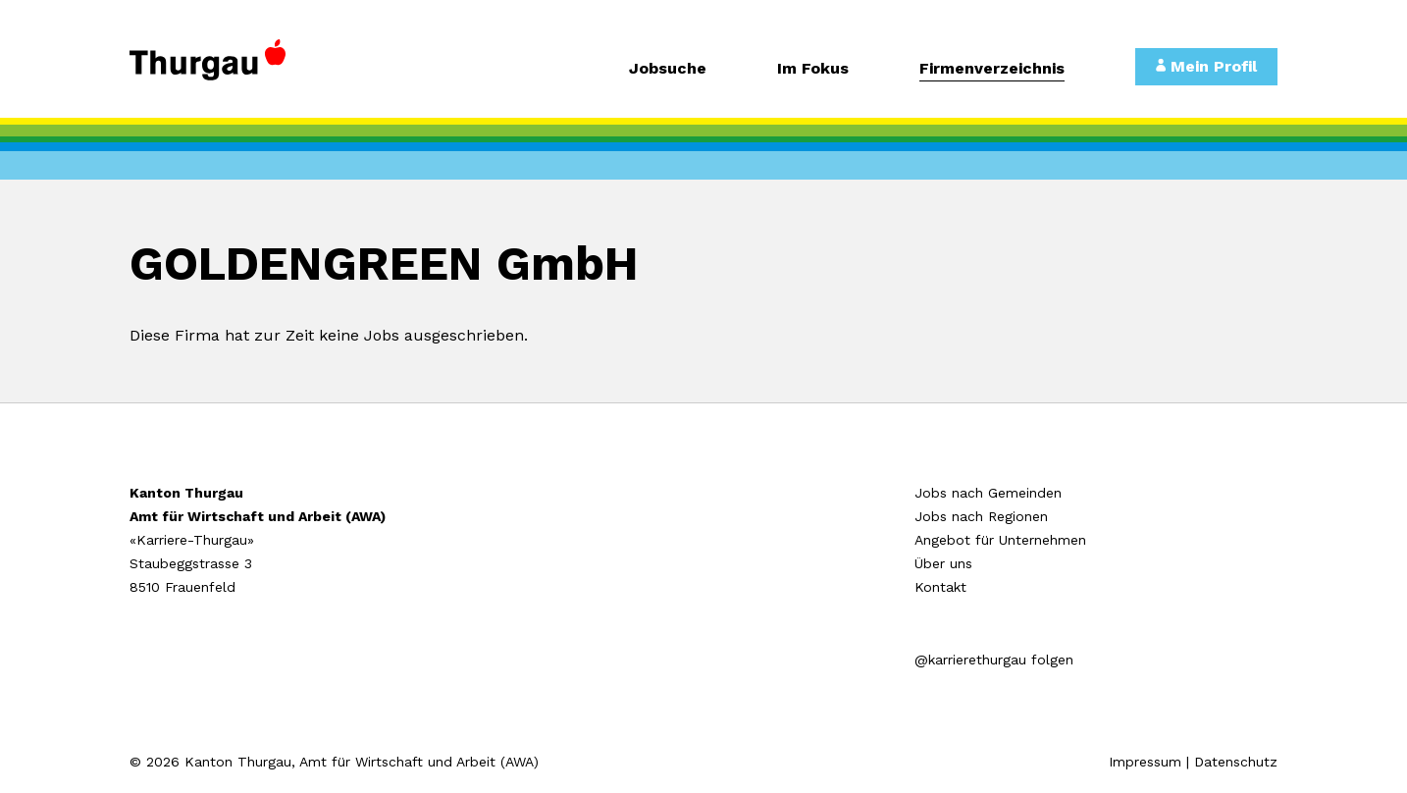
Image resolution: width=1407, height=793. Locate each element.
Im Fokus (813, 69)
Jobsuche (667, 69)
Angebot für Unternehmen (1000, 540)
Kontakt (940, 587)
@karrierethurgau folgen (993, 659)
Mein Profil (1206, 66)
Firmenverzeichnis (992, 69)
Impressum (1145, 761)
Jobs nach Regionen (981, 516)
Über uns (943, 563)
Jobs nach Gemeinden (988, 493)
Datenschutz (1235, 761)
